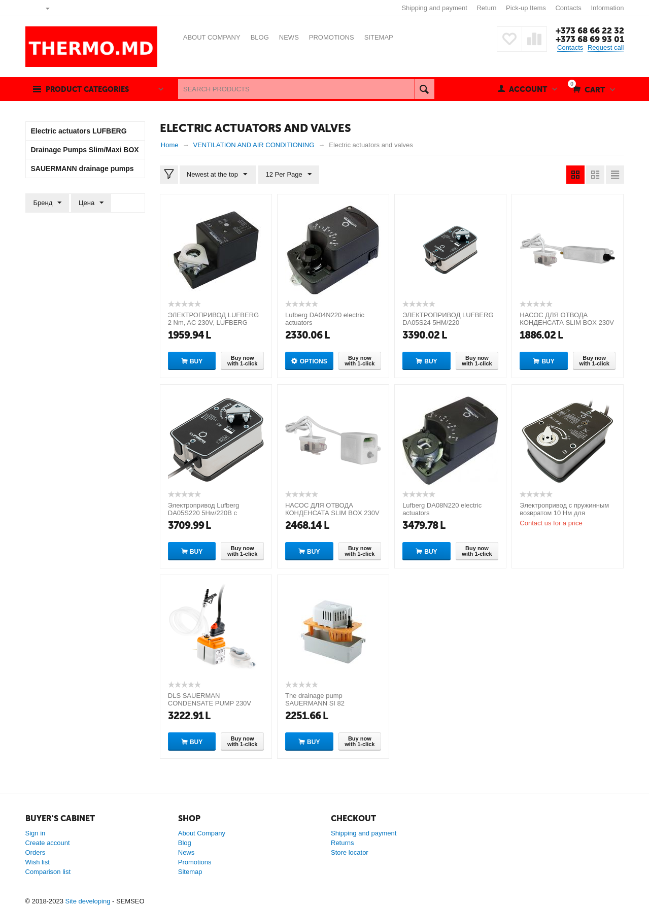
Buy (196, 361)
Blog (184, 843)
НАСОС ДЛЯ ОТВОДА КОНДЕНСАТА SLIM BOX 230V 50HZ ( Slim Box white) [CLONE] (333, 512)
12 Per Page (288, 175)
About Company (201, 833)
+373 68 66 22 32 (589, 30)
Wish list (37, 862)
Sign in (35, 833)
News (186, 852)
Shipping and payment (434, 8)
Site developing (87, 901)
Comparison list (48, 872)
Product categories (90, 89)
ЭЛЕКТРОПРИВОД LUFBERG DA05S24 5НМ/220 (447, 318)
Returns (342, 843)
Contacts (568, 8)
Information (607, 8)
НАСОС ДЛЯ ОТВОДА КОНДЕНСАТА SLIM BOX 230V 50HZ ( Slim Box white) (567, 322)
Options (313, 361)
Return (486, 8)
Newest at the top (217, 175)
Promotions (195, 862)
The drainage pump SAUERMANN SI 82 (315, 699)
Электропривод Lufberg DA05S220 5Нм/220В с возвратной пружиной (204, 512)
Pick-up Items (526, 8)
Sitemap (190, 872)
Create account (47, 843)
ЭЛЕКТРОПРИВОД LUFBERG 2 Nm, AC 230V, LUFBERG (213, 318)
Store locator (349, 852)
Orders (35, 852)
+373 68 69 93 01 (589, 39)
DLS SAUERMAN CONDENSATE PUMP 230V (209, 699)
